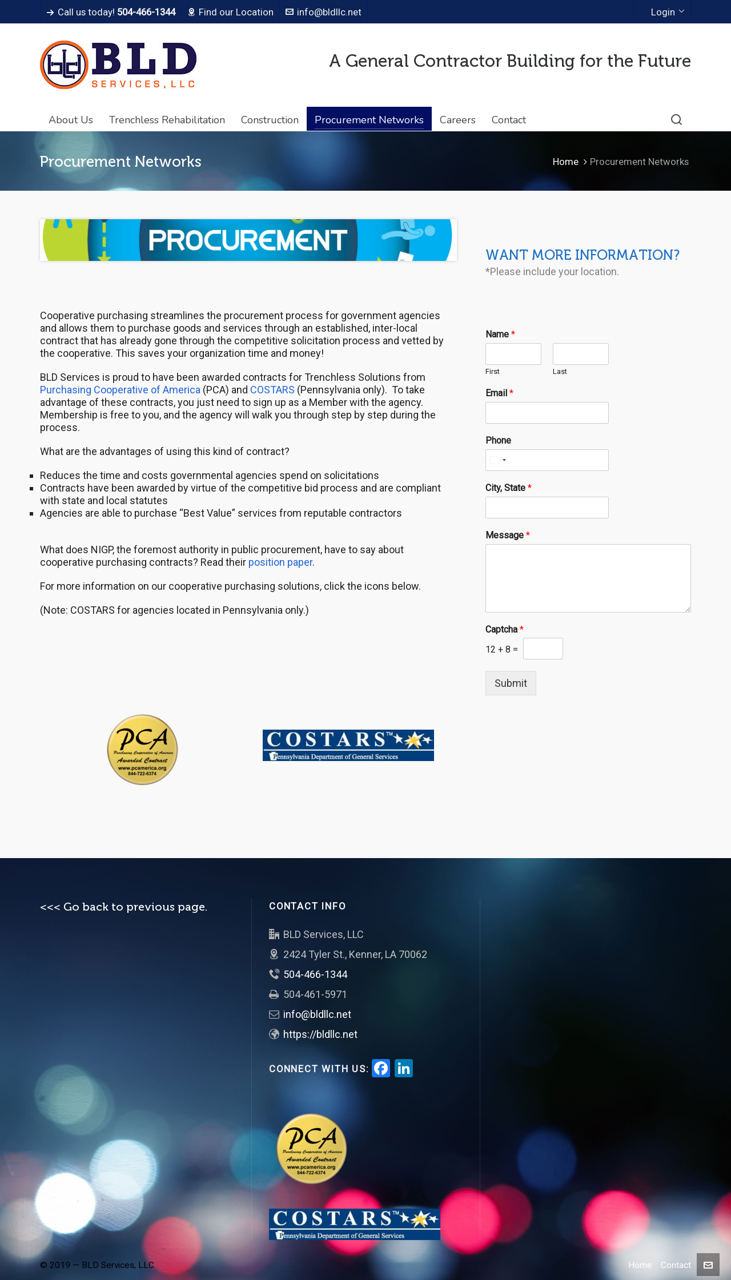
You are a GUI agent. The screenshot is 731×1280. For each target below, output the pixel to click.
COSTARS (273, 390)
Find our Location (230, 12)
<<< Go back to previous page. (123, 906)
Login (668, 12)
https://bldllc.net (320, 1034)
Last (560, 371)
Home (566, 161)
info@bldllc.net (324, 12)
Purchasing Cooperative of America (120, 390)
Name (500, 334)
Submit (511, 683)
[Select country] (497, 460)
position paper (280, 562)
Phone (498, 440)
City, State (508, 487)
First (492, 371)
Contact (676, 1265)
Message (507, 535)
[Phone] (547, 460)
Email (499, 393)
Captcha (504, 629)
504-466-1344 (315, 974)
